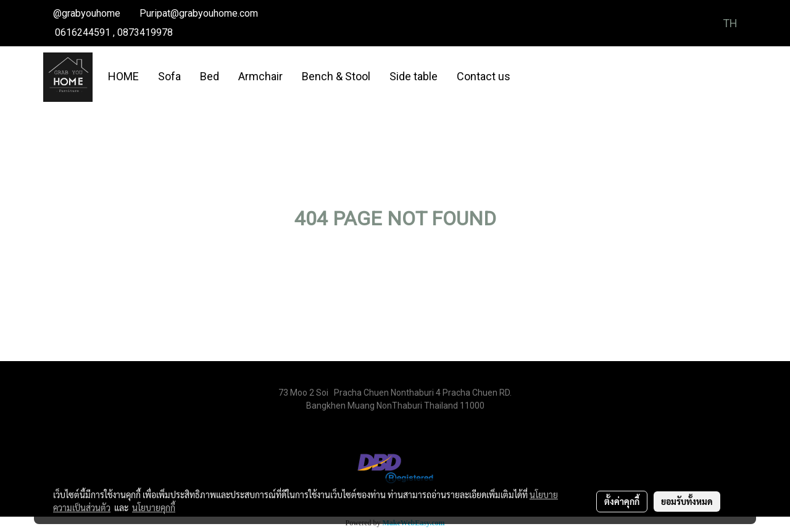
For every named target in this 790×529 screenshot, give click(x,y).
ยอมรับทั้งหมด (687, 501)
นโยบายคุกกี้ (153, 507)
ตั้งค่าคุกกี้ (621, 501)
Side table (413, 76)
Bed (209, 76)
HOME (123, 76)
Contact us (483, 76)
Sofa (169, 76)
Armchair (260, 76)
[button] (531, 77)
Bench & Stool (336, 76)
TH (721, 23)
